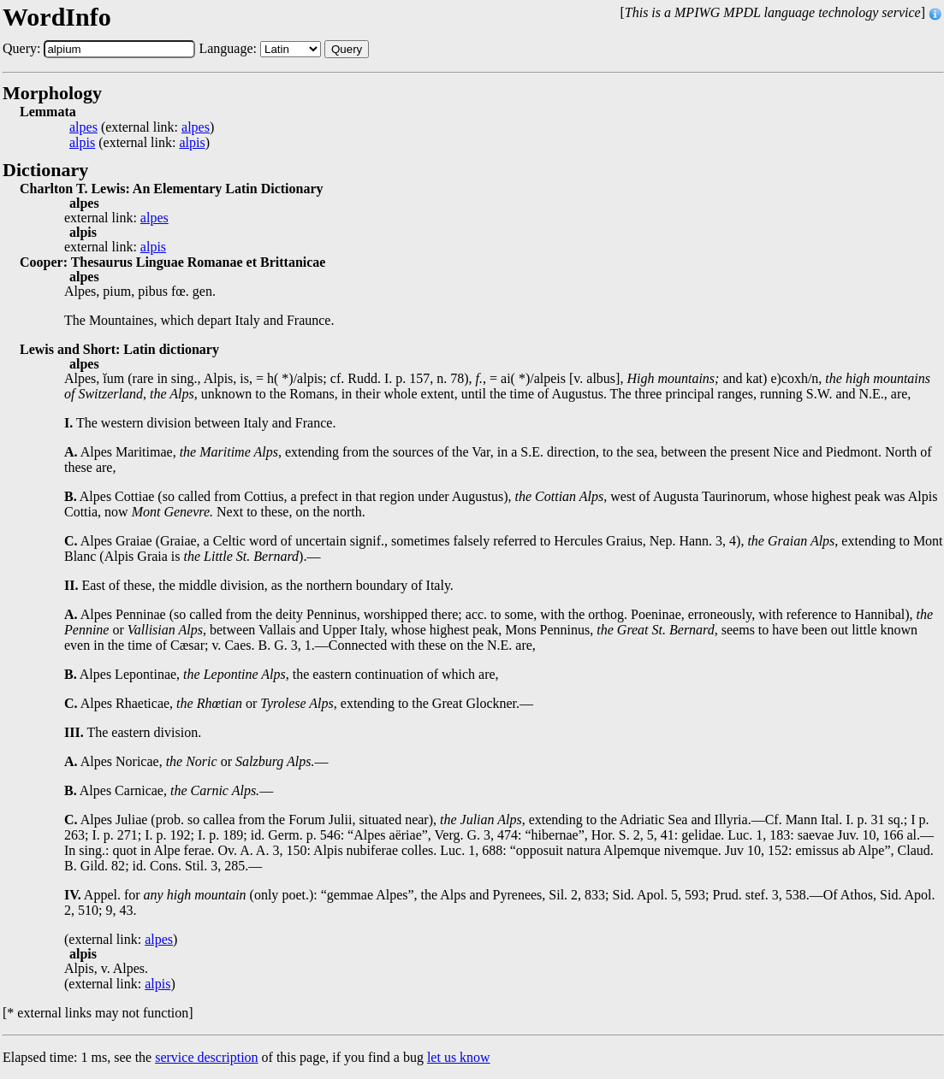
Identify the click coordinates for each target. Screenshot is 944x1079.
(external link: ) (141, 127)
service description (206, 1057)
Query (346, 49)
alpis (82, 143)
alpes (83, 127)
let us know (458, 1057)
